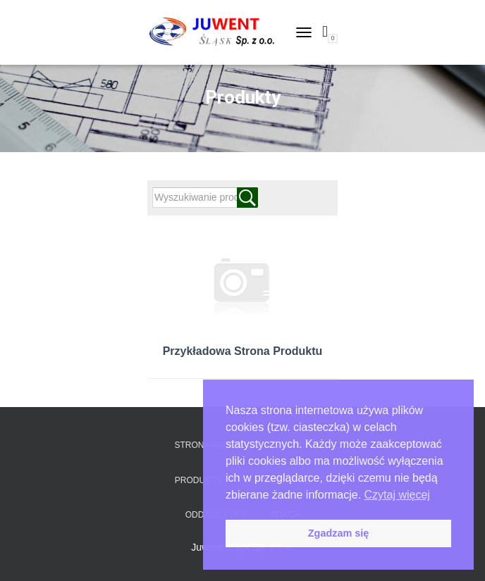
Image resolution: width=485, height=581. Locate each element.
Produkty (198, 480)
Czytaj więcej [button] (397, 495)
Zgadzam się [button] (338, 533)
